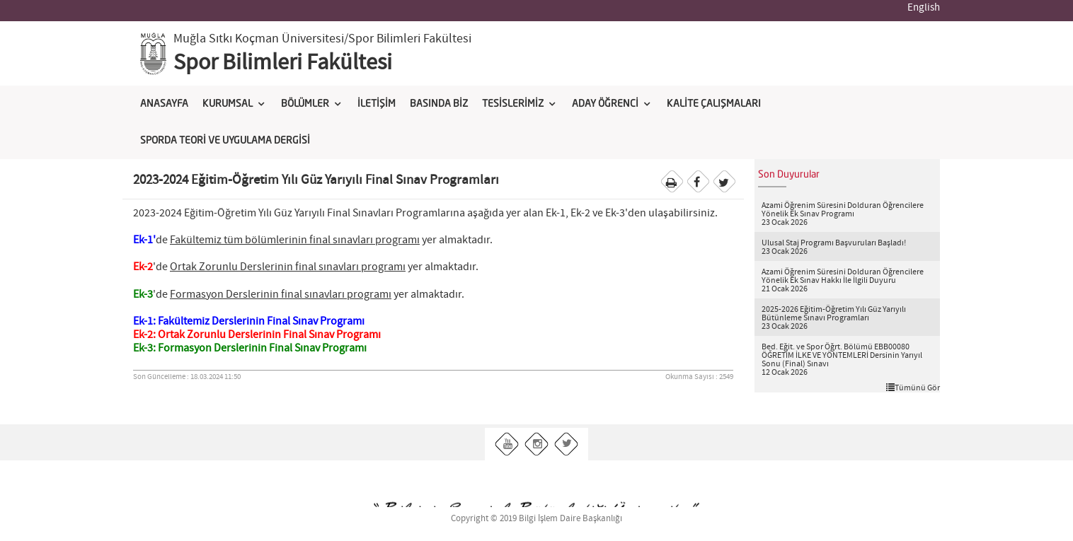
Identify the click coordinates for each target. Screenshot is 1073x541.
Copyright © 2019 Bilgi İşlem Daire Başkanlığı (536, 519)
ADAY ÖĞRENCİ (605, 104)
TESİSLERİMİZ (513, 104)
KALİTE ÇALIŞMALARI (714, 104)
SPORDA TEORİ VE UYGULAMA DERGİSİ (225, 141)
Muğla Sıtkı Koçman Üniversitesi (258, 38)
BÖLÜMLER (305, 104)
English (923, 8)
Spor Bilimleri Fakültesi (282, 63)
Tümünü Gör (913, 387)
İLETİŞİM (376, 104)
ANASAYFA (164, 104)
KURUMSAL (227, 104)
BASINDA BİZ (439, 104)
